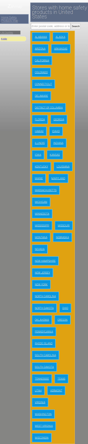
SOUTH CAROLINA (45, 355)
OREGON (62, 319)
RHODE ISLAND (44, 343)
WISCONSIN (41, 437)
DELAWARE (41, 95)
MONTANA (41, 237)
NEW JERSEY (42, 272)
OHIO (65, 308)
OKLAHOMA (42, 319)
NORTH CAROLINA (45, 296)
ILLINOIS (40, 143)
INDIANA (58, 143)
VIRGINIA (40, 402)
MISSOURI (64, 225)
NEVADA (40, 249)
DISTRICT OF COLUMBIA (49, 107)
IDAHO (56, 131)
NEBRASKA (62, 237)
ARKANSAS (60, 48)
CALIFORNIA (42, 60)
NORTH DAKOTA (44, 308)
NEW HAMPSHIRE (45, 260)
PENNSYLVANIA (44, 331)
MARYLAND (58, 178)
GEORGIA (58, 119)
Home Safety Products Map (9, 19)
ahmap (16, 6)
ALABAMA (41, 37)
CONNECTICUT (43, 84)
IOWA (38, 154)
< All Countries (6, 32)
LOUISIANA (63, 166)
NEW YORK (41, 284)
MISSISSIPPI (42, 225)
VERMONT (56, 390)
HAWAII (39, 131)
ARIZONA (40, 48)
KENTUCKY (41, 166)
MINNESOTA (42, 213)
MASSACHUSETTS (46, 190)
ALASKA (60, 37)
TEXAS (61, 378)
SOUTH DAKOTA (44, 367)
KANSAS (55, 154)
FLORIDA (40, 119)
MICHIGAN (41, 202)
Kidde (4, 38)
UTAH (38, 390)
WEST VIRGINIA (44, 425)
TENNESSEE (42, 378)
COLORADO (41, 72)
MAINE (39, 178)
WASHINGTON (43, 414)
